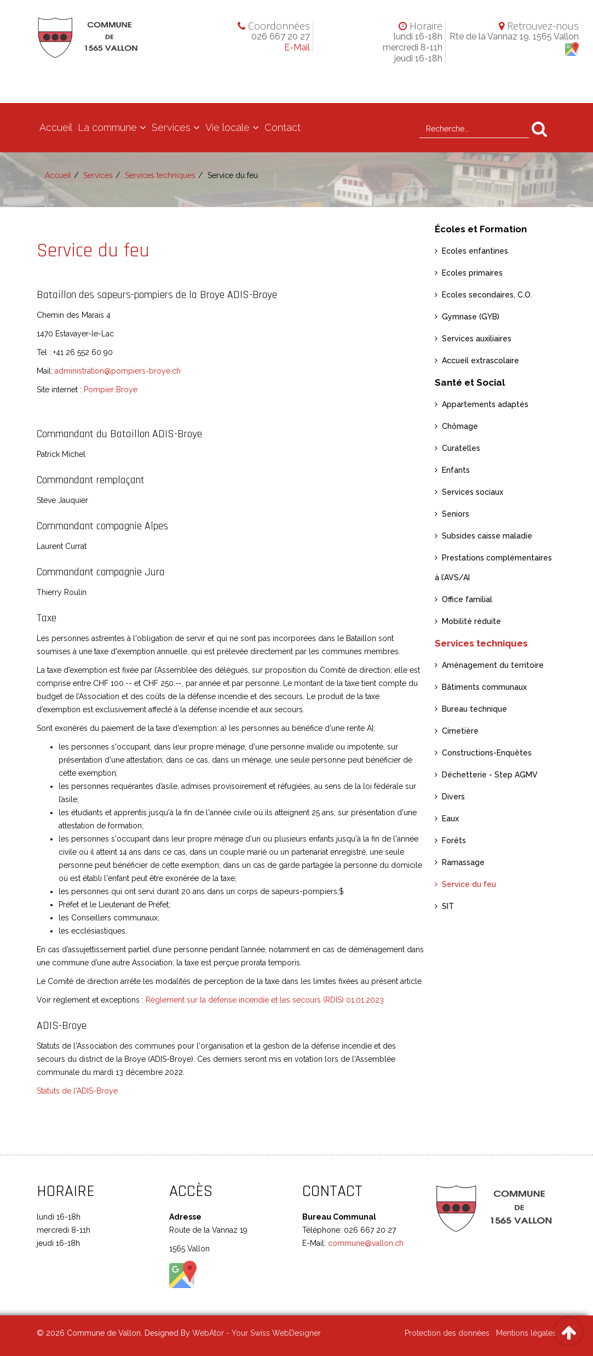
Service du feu (469, 884)
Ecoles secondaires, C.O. (487, 294)
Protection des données (447, 1333)
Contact (282, 127)
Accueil (55, 127)
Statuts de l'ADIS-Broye (77, 1090)
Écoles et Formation (481, 229)
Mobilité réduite (471, 621)
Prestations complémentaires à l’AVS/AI (493, 567)
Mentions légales (526, 1333)
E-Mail (297, 47)
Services (171, 127)
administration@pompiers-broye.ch (118, 371)
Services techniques (160, 175)
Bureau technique (474, 709)
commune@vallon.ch (365, 1243)
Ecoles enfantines (475, 251)
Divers (453, 796)
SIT (448, 906)
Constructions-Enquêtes (487, 752)
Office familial (467, 599)
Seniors (455, 514)
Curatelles (461, 448)
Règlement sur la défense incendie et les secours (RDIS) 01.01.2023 (265, 999)
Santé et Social (470, 382)
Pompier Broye (110, 389)
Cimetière (460, 730)
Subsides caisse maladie (487, 535)
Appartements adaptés (485, 404)
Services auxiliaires (476, 338)
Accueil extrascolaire (480, 360)
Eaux (450, 818)
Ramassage (463, 862)
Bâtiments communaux (484, 687)
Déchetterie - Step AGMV (490, 774)
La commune (107, 127)
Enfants (456, 470)
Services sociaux (472, 492)
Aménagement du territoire (493, 665)
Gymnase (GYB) (470, 316)
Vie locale (227, 127)
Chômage (460, 426)
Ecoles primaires (472, 272)
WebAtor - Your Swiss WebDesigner (256, 1333)
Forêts (454, 840)
